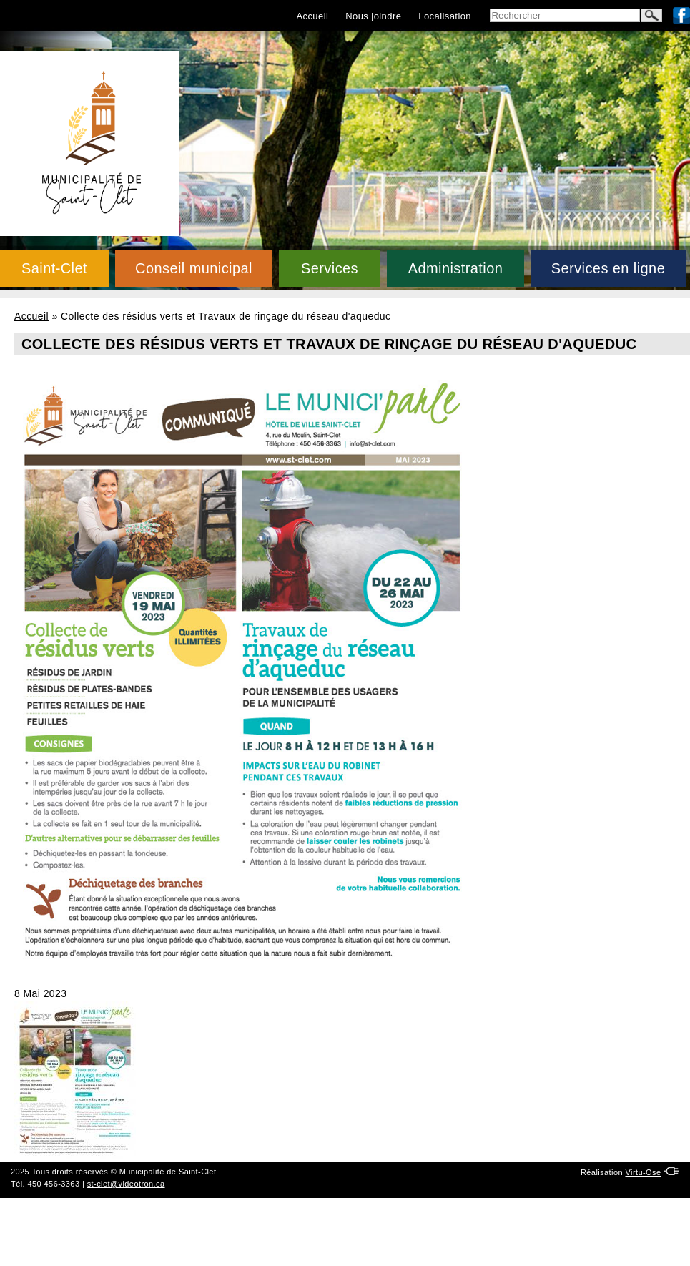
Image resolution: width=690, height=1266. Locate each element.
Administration (455, 268)
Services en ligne (608, 268)
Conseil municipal (193, 268)
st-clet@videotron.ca (126, 1183)
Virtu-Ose (643, 1172)
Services (329, 268)
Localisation (444, 16)
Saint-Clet (54, 268)
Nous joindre (373, 16)
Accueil (312, 16)
